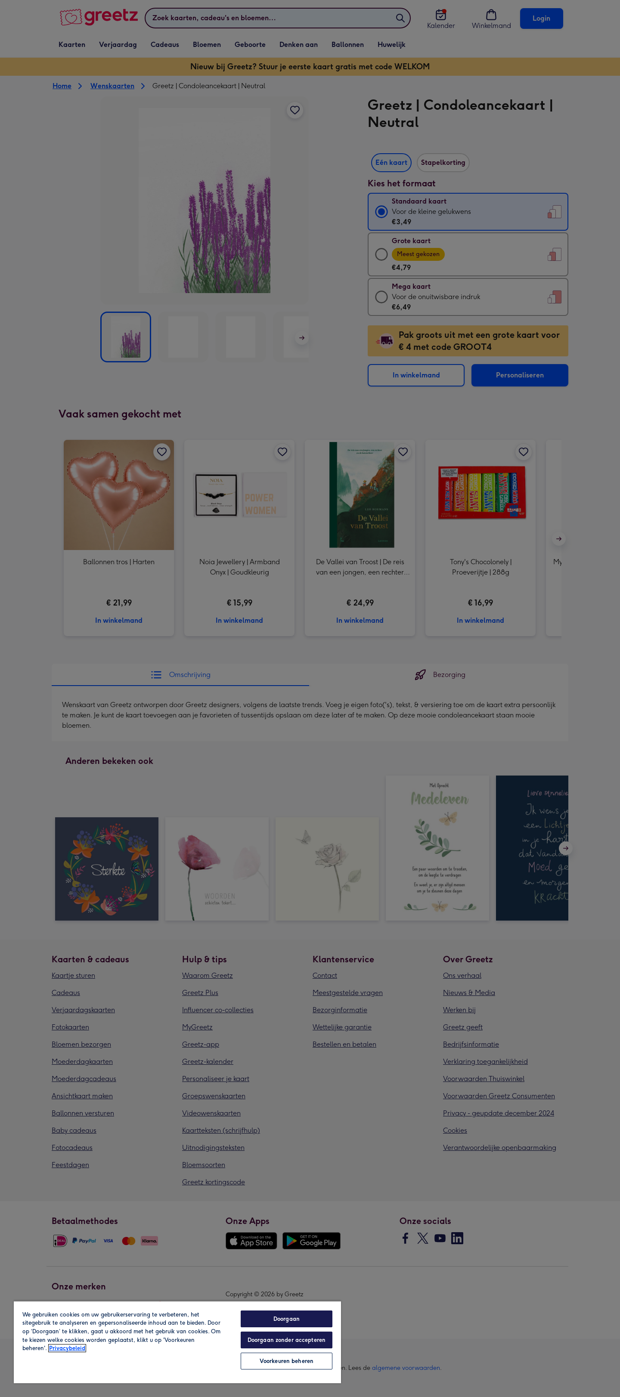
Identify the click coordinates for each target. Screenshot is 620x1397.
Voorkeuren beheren (286, 1361)
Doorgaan (286, 1319)
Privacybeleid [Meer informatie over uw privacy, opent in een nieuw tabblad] (67, 1348)
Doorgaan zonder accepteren (287, 1340)
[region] (177, 1342)
